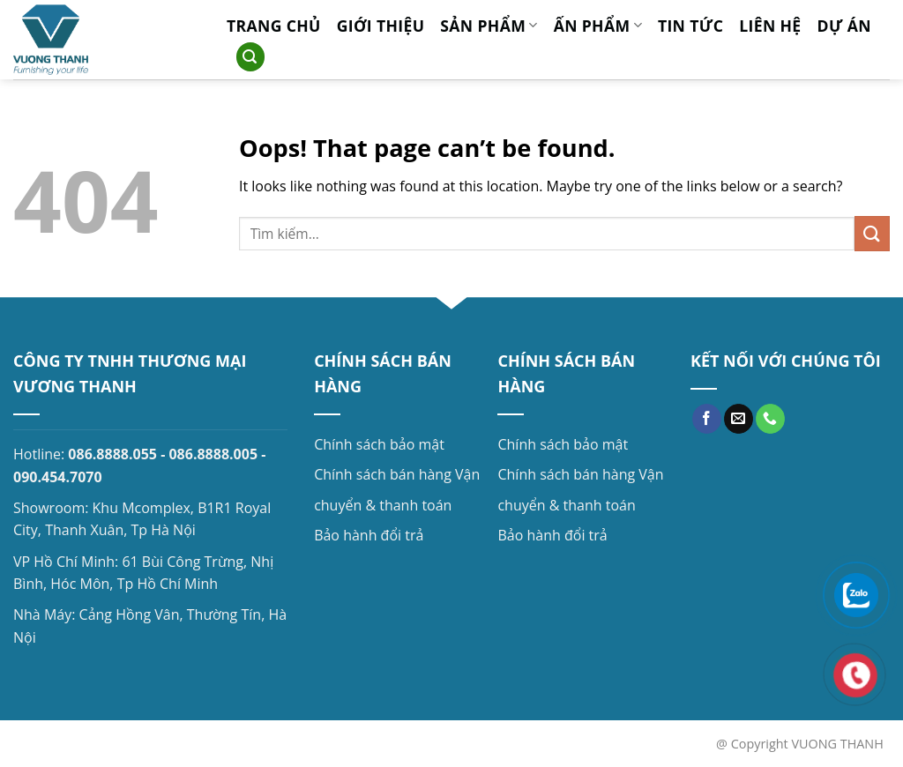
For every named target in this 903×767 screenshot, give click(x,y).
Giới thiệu (381, 25)
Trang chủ (274, 25)
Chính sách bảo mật (379, 444)
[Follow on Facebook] (706, 419)
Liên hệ (770, 25)
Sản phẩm (488, 25)
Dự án (844, 25)
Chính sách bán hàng (383, 474)
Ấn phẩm (598, 25)
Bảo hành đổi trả (368, 535)
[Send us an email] (738, 419)
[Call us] (770, 419)
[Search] (250, 56)
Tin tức (690, 25)
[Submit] (872, 233)
